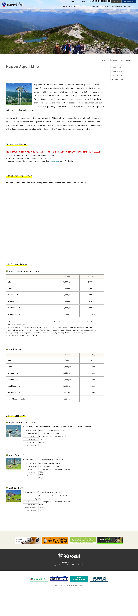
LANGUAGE (116, 1)
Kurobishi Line (117, 75)
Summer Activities (70, 6)
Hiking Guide (112, 60)
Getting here (129, 6)
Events (88, 1)
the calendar (55, 161)
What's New (80, 1)
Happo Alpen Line (118, 71)
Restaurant (85, 6)
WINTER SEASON (129, 1)
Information (116, 6)
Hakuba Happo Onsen (100, 6)
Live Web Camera (118, 79)
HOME (73, 1)
